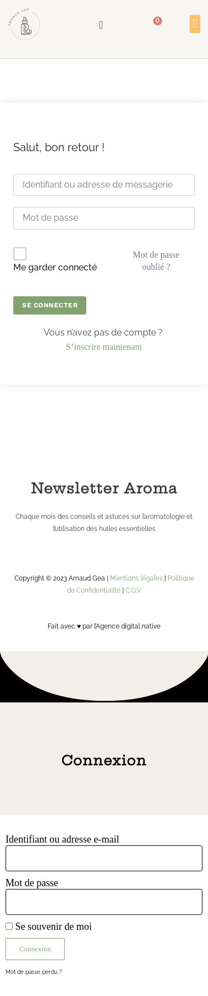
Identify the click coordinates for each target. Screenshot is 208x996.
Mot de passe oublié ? (156, 260)
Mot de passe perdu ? (34, 971)
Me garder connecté (55, 267)
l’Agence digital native (127, 626)
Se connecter (49, 305)
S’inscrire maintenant (104, 346)
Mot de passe (32, 882)
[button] (195, 24)
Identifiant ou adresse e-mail (62, 839)
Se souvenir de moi (49, 926)
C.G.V (133, 590)
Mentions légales (136, 578)
